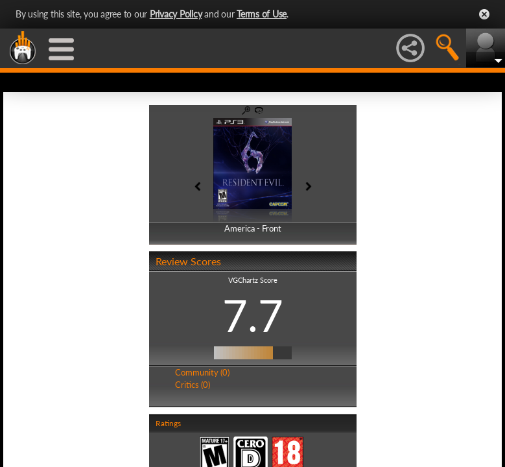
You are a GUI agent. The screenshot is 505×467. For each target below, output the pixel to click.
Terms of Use (262, 13)
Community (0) (202, 372)
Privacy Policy (176, 13)
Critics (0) (192, 384)
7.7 (252, 315)
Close (484, 14)
